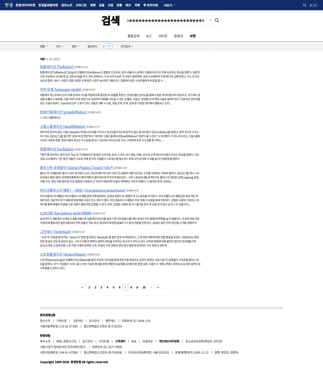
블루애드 (110, 320)
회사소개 (45, 320)
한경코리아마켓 (25, 5)
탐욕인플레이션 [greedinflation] (64, 111)
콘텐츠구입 (69, 341)
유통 (119, 5)
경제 (93, 5)
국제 (137, 5)
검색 (110, 20)
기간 (58, 46)
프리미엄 (152, 5)
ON (103, 46)
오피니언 (81, 5)
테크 (128, 5)
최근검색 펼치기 (207, 20)
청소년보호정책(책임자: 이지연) (203, 341)
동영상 (178, 35)
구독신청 (61, 320)
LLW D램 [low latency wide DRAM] (66, 213)
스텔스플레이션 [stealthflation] (63, 126)
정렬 (42, 46)
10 (144, 287)
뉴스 (149, 35)
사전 (192, 35)
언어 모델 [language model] (61, 89)
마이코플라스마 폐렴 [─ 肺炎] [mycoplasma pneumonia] (83, 190)
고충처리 (78, 320)
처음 (82, 287)
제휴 (58, 341)
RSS (133, 341)
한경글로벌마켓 (48, 5)
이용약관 (147, 341)
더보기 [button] (168, 5)
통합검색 (133, 35)
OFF (109, 46)
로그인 (313, 5)
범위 (74, 46)
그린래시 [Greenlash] (56, 231)
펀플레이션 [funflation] (57, 149)
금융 (101, 5)
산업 (110, 5)
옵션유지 (92, 46)
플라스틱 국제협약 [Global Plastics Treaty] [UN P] (77, 167)
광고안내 (94, 320)
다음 (152, 287)
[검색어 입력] (167, 20)
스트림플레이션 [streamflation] (63, 254)
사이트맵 (104, 341)
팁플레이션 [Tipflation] (57, 66)
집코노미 (66, 5)
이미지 (163, 35)
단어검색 (125, 46)
